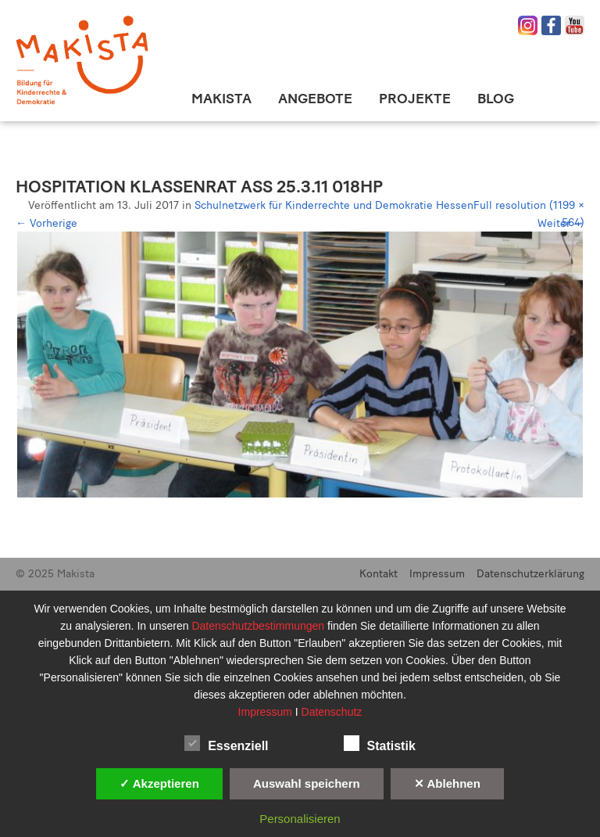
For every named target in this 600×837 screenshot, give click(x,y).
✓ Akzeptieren (159, 783)
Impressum (437, 573)
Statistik (380, 743)
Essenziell (226, 743)
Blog (495, 98)
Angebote (315, 98)
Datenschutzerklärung (530, 573)
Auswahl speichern (306, 783)
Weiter (561, 223)
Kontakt (378, 573)
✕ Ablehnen (447, 783)
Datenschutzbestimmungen (259, 626)
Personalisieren (299, 818)
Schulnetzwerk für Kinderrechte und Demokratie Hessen (334, 205)
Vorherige (46, 223)
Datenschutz (332, 712)
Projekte (415, 98)
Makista (221, 98)
